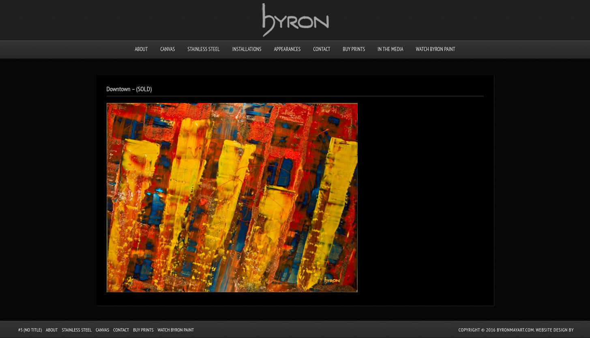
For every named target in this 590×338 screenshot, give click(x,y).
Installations (247, 49)
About (141, 49)
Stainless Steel (203, 49)
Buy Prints (354, 49)
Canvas (167, 49)
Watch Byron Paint (435, 49)
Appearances (287, 49)
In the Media (390, 49)
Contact (321, 49)
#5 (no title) (30, 330)
